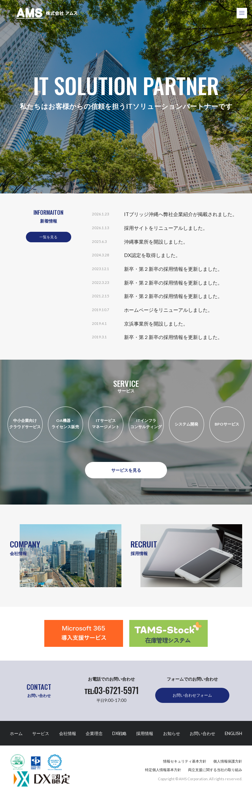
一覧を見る (48, 237)
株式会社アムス (46, 13)
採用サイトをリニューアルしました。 (166, 228)
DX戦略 (119, 733)
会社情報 (67, 733)
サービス (40, 733)
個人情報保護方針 (227, 761)
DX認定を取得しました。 (152, 255)
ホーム (16, 733)
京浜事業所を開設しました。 (156, 324)
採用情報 (144, 733)
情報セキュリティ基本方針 (184, 761)
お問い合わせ (202, 733)
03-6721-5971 (111, 690)
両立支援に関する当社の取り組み (215, 769)
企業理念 (94, 733)
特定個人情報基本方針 (163, 769)
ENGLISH (233, 733)
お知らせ (171, 733)
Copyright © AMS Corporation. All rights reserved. (200, 779)
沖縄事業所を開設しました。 (156, 242)
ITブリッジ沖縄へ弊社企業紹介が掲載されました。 (180, 214)
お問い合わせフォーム (192, 695)
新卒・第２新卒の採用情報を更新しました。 (173, 269)
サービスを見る (126, 470)
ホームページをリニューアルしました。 (168, 310)
